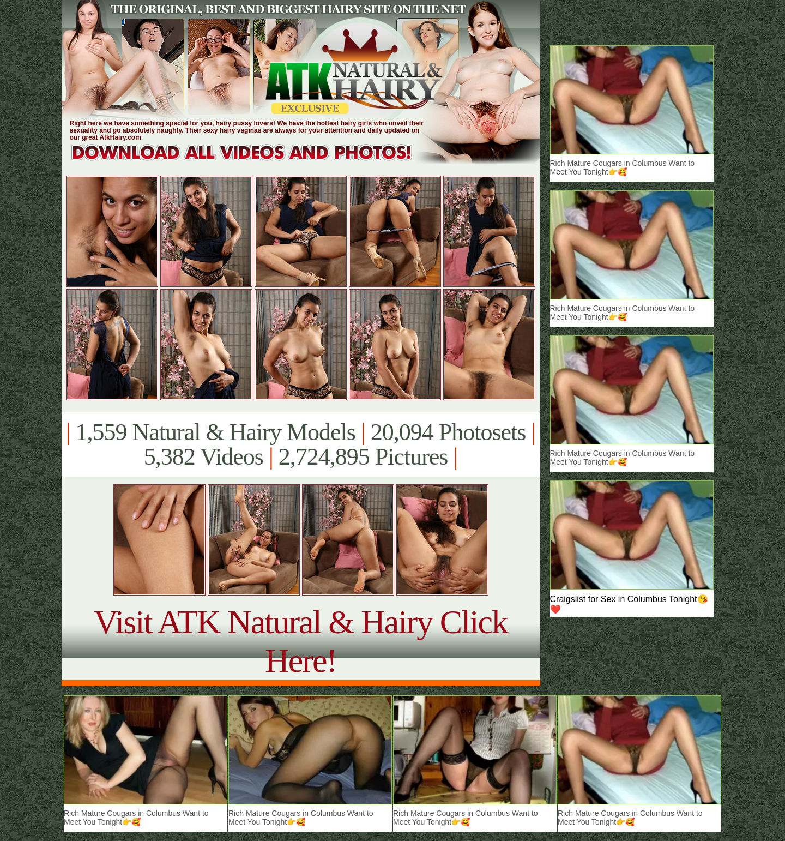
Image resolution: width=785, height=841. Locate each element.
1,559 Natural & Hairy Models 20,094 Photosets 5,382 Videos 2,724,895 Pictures (300, 444)
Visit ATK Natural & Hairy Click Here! (301, 641)
